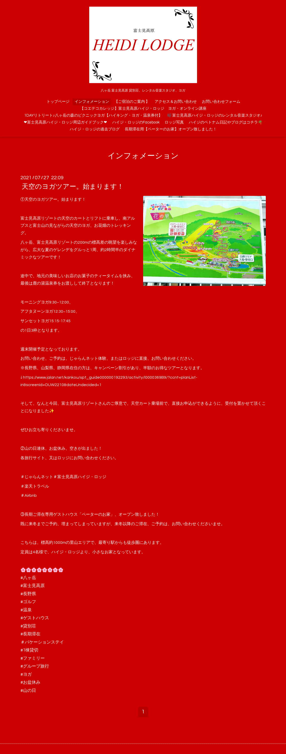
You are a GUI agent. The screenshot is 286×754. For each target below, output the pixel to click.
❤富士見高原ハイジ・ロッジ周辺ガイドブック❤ (65, 122)
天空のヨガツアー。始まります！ (73, 186)
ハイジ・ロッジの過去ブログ (95, 129)
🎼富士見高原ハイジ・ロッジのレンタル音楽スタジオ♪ (214, 115)
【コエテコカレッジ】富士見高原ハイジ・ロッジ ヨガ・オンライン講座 (143, 108)
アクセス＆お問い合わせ (176, 102)
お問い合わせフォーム (221, 102)
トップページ (58, 102)
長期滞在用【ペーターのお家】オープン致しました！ (171, 129)
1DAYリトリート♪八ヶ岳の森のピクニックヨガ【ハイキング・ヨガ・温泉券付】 (93, 115)
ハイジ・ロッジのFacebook (135, 122)
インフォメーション (92, 102)
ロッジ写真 (174, 122)
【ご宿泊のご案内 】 (132, 102)
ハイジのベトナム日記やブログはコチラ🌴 (226, 122)
